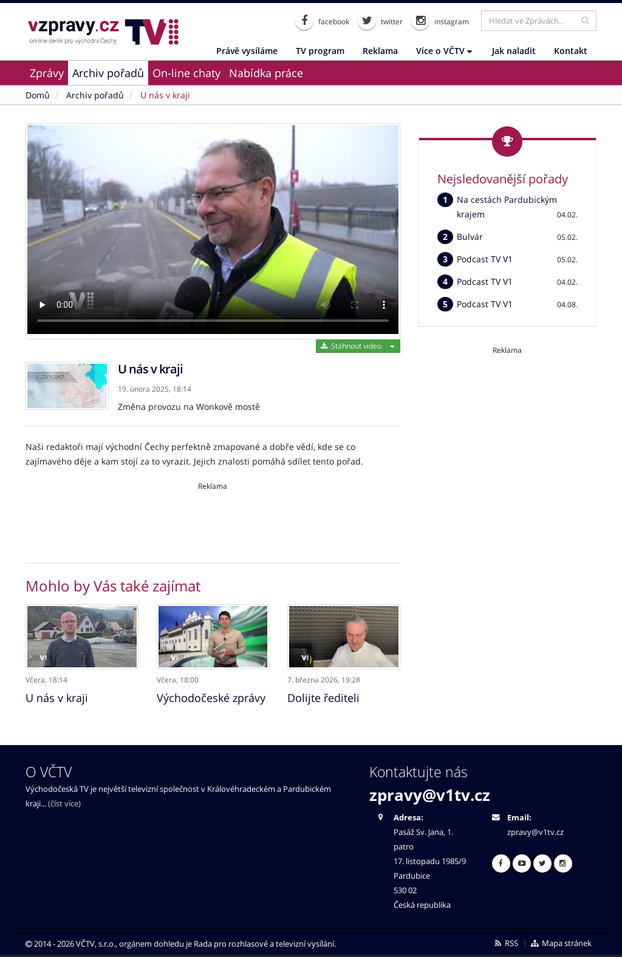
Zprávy (47, 73)
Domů (38, 95)
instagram (440, 21)
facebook (322, 21)
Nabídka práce (266, 73)
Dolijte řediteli (323, 697)
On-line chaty (186, 73)
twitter (380, 21)
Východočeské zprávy (211, 697)
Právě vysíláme (247, 50)
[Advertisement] (213, 518)
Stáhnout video (350, 346)
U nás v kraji (165, 95)
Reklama (380, 50)
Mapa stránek (561, 943)
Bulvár (470, 236)
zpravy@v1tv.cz (429, 794)
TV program (320, 50)
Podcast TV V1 (485, 259)
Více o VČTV (444, 50)
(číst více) (64, 803)
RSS (505, 943)
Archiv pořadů (108, 73)
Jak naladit (514, 50)
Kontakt (570, 50)
